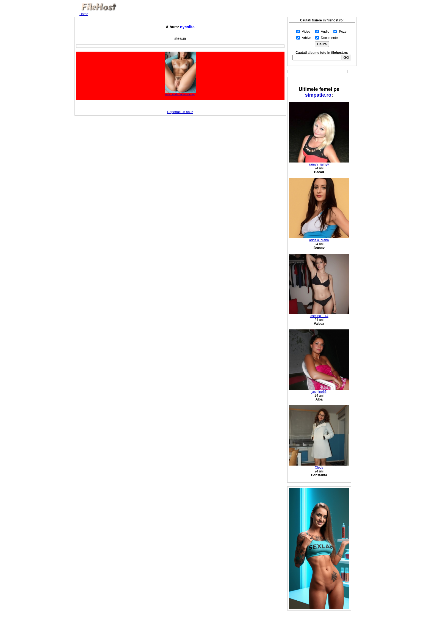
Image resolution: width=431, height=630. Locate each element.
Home (83, 14)
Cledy (319, 466)
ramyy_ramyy (319, 162)
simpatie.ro (318, 95)
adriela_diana (319, 238)
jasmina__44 (319, 314)
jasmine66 (319, 390)
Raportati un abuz (180, 112)
